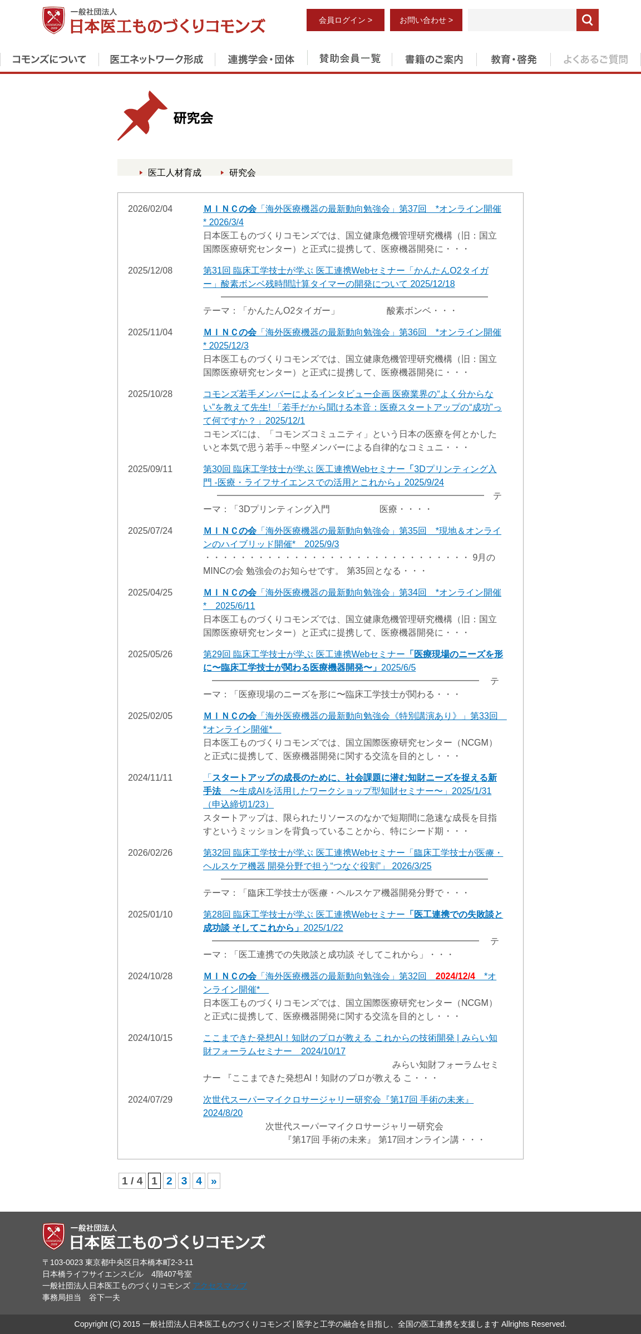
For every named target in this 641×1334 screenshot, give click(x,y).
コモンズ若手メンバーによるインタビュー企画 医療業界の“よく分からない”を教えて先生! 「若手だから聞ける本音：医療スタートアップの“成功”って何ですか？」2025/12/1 (352, 407)
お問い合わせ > (426, 20)
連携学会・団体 (261, 57)
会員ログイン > (345, 20)
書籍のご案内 (434, 57)
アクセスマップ (220, 1285)
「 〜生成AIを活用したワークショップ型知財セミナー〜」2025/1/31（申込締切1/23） (350, 791)
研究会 (242, 172)
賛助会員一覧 (349, 57)
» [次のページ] (214, 1181)
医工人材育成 (174, 172)
